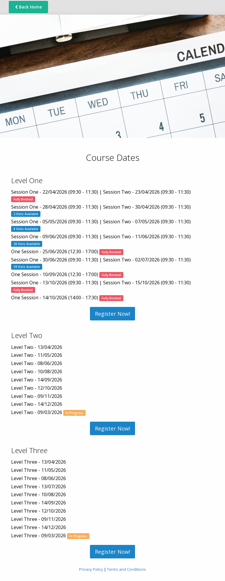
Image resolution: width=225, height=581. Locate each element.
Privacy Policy (91, 569)
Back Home (28, 7)
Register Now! (112, 313)
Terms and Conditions (126, 569)
